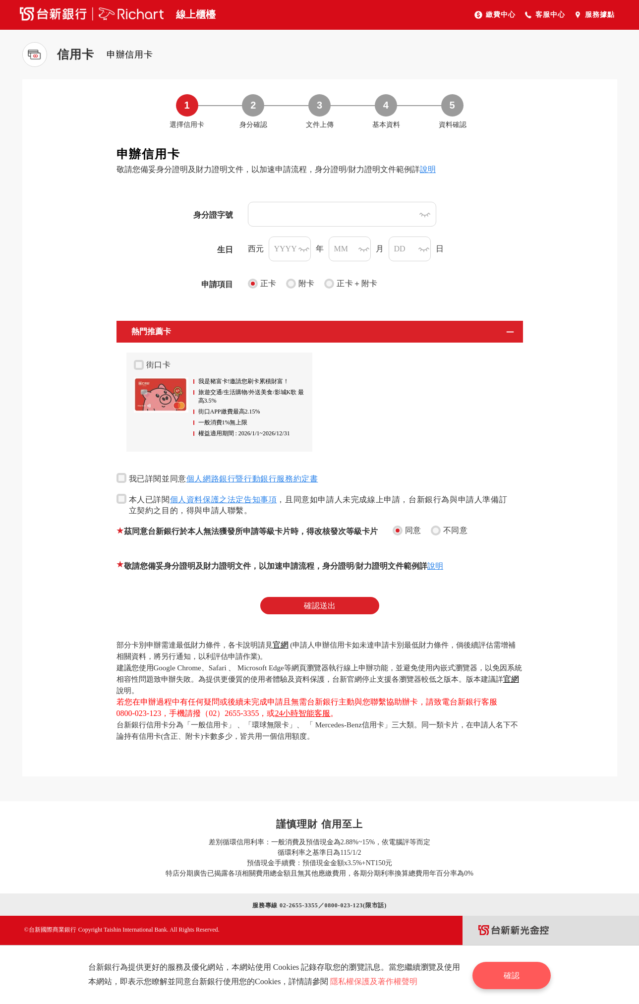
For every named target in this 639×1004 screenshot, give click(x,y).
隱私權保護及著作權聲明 (374, 981)
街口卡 (152, 365)
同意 (407, 530)
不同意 (449, 530)
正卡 (262, 284)
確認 (513, 974)
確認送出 (320, 605)
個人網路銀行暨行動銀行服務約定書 (252, 478)
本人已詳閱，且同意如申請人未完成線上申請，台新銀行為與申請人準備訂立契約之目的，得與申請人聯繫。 (312, 504)
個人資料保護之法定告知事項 (223, 499)
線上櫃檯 (196, 14)
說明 (428, 169)
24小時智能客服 (302, 713)
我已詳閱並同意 (217, 478)
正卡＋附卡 (351, 284)
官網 (281, 645)
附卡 (300, 284)
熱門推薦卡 (151, 331)
